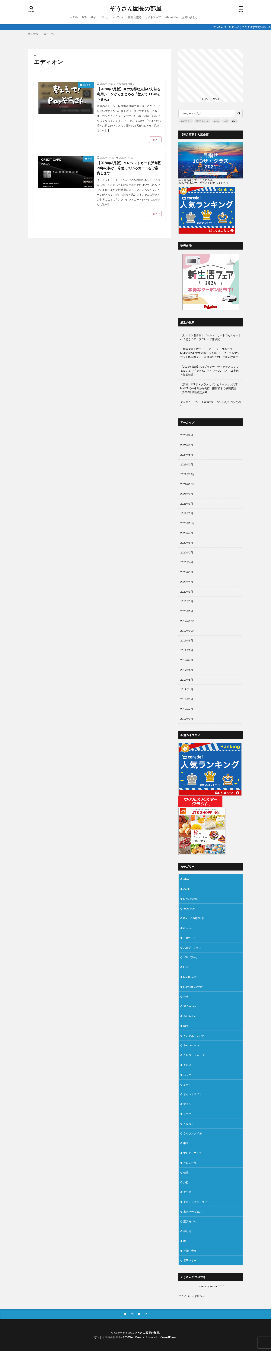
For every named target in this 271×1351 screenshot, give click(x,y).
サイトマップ (153, 17)
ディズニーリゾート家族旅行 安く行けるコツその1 (210, 404)
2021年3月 (186, 503)
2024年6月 (186, 454)
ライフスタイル (192, 1133)
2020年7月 (186, 552)
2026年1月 (186, 444)
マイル (216, 121)
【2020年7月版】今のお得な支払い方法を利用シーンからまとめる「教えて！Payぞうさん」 (129, 94)
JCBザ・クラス (192, 947)
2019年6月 (186, 669)
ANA (90, 159)
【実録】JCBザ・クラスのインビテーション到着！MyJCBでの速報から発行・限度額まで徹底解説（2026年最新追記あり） (210, 388)
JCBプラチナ (185, 121)
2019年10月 (187, 630)
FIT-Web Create (133, 1337)
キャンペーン (191, 1045)
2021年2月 (186, 513)
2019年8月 (186, 650)
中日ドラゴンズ (192, 1152)
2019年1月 (186, 718)
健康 (186, 1172)
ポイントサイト (192, 1094)
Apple (186, 888)
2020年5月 (186, 572)
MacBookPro (190, 976)
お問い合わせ (190, 17)
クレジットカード (193, 1055)
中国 (186, 1143)
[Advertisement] (210, 72)
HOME (34, 33)
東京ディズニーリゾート (197, 1201)
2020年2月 (186, 601)
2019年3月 (186, 699)
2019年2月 (186, 708)
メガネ (187, 1113)
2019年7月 (186, 660)
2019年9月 (186, 640)
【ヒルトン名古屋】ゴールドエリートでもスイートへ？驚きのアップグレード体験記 (210, 337)
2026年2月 (186, 435)
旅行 (186, 1182)
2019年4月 (186, 689)
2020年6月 (186, 562)
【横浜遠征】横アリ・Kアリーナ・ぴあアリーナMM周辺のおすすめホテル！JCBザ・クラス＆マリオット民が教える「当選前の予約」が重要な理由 (210, 352)
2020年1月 (186, 611)
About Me (171, 17)
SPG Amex (189, 1006)
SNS (185, 996)
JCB (84, 17)
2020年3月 (186, 591)
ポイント (118, 17)
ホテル (74, 17)
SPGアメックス (202, 121)
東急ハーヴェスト (193, 1211)
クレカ (104, 17)
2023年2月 (186, 464)
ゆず (93, 17)
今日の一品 (189, 1162)
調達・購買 (134, 17)
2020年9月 (186, 532)
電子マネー (87, 85)
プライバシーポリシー (191, 1296)
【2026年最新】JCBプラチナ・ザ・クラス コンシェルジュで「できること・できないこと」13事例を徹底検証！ (209, 370)
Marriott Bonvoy (192, 986)
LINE (186, 967)
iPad (234, 121)
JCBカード (189, 937)
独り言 (187, 1231)
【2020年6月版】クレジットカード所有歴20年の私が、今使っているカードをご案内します (129, 168)
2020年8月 (186, 542)
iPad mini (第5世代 (193, 918)
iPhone (187, 928)
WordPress (169, 1337)
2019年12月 (187, 620)
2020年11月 (187, 523)
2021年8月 (186, 493)
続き (155, 139)
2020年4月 (186, 581)
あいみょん (189, 1016)
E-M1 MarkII (190, 898)
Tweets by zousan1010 (210, 1286)
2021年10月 (187, 484)
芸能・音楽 (189, 1250)
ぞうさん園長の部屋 (135, 8)
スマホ (187, 1074)
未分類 (187, 1192)
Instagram (189, 908)
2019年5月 (186, 679)
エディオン (49, 33)
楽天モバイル (191, 1221)
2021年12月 (187, 474)
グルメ (187, 1064)
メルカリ (188, 1123)
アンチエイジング (193, 1035)
